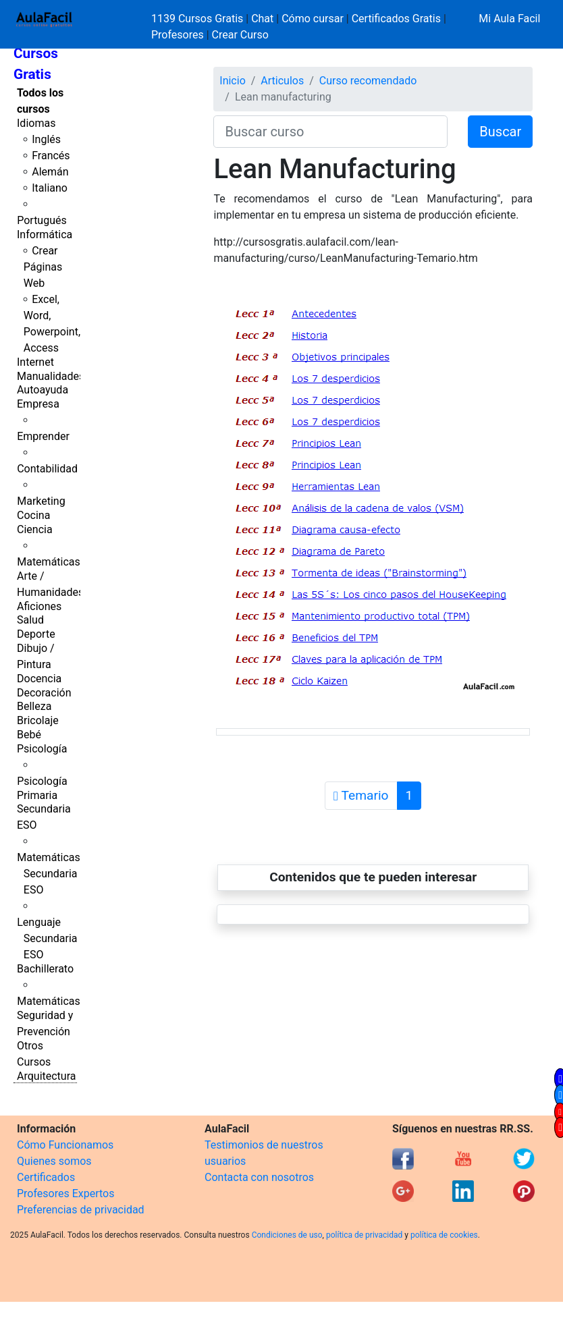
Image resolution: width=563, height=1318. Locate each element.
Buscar (500, 131)
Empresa (38, 403)
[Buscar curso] (330, 131)
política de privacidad (364, 1235)
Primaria (37, 795)
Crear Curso (240, 34)
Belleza (34, 706)
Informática (44, 234)
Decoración (44, 692)
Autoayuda (42, 389)
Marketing (41, 501)
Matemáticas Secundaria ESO (48, 873)
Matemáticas (48, 561)
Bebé (29, 734)
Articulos (282, 80)
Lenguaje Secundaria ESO (47, 938)
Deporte (36, 634)
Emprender (43, 436)
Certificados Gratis (396, 18)
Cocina (33, 515)
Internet (35, 362)
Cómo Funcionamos (65, 1144)
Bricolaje (38, 720)
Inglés (46, 139)
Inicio (232, 80)
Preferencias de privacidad (80, 1209)
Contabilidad (47, 468)
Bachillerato (45, 968)
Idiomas (36, 123)
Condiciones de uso (287, 1235)
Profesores (177, 34)
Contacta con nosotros (259, 1177)
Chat (262, 18)
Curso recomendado (368, 80)
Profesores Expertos (65, 1193)
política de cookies (444, 1235)
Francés (51, 155)
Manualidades (50, 376)
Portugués (42, 220)
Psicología (42, 748)
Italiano (50, 188)
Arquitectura (46, 1076)
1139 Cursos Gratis (198, 18)
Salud (30, 619)
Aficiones (39, 606)
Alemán (50, 171)
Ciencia (35, 529)
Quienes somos (54, 1161)
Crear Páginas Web (43, 267)
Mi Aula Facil (509, 18)
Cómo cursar (313, 18)
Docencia (39, 678)
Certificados (46, 1177)
